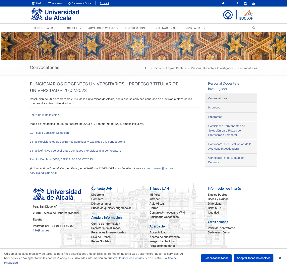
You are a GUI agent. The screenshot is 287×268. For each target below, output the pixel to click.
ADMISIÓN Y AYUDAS (101, 28)
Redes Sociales (101, 241)
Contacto (97, 199)
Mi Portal (155, 194)
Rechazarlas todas (216, 258)
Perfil (37, 3)
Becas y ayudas (218, 199)
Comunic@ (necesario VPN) (167, 212)
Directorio (97, 194)
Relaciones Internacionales (108, 232)
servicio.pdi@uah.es (43, 172)
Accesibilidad (157, 232)
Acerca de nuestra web (164, 237)
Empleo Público (217, 194)
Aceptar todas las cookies (253, 258)
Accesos (55, 3)
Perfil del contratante (221, 228)
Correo (153, 208)
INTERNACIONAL (165, 28)
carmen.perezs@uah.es (157, 168)
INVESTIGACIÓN (135, 28)
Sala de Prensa (101, 237)
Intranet (154, 199)
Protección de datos (162, 245)
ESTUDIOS (72, 28)
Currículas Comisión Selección (49, 132)
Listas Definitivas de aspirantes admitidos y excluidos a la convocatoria (76, 150)
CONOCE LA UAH (45, 28)
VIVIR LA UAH (194, 28)
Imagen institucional (162, 241)
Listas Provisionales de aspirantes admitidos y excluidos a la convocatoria (77, 141)
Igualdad (213, 212)
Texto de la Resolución (44, 114)
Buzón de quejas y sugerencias (111, 208)
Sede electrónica (79, 3)
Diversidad (214, 203)
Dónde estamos (101, 203)
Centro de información (105, 223)
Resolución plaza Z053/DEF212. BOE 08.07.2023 (61, 159)
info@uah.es (41, 230)
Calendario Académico (164, 217)
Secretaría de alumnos (105, 228)
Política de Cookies (131, 258)
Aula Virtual (156, 203)
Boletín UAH (215, 208)
